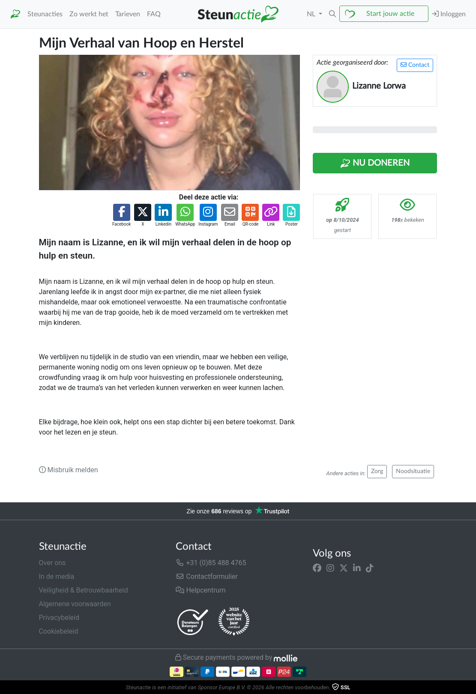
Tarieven (127, 14)
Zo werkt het (88, 14)
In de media (57, 576)
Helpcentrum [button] (200, 590)
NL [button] (312, 14)
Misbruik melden (68, 470)
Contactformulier (207, 576)
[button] (332, 14)
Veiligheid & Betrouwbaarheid (83, 590)
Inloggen (449, 14)
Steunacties (45, 14)
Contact (415, 65)
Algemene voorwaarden (75, 604)
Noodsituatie (413, 471)
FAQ (154, 14)
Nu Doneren (375, 163)
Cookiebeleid (58, 631)
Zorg (377, 471)
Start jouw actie (390, 13)
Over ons (52, 563)
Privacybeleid (59, 618)
